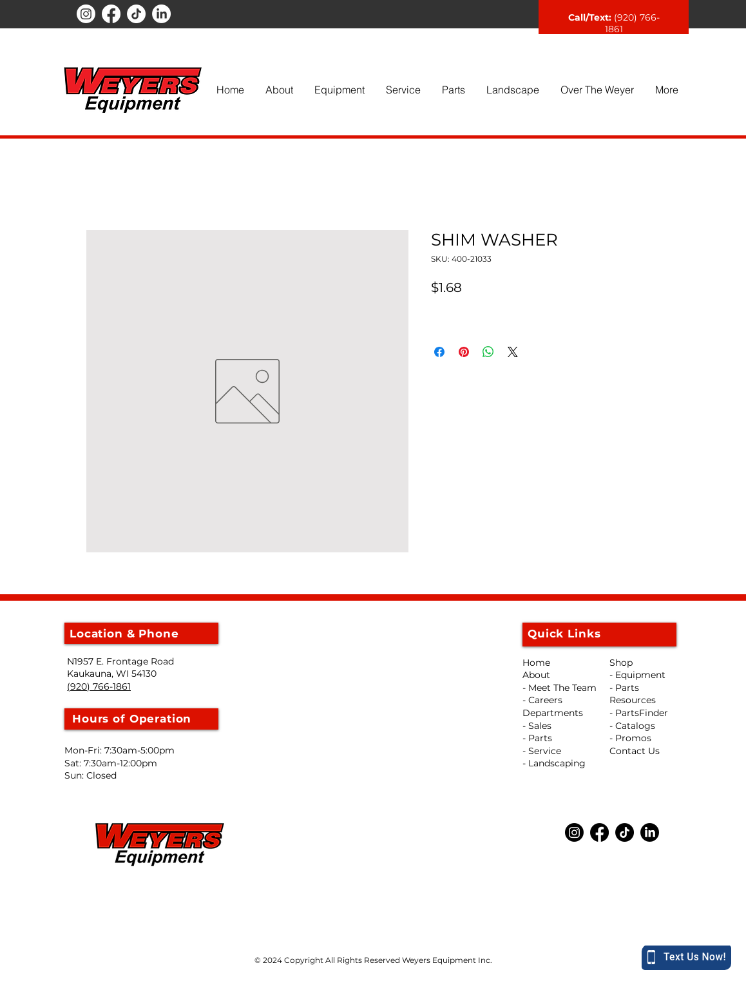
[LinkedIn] (161, 14)
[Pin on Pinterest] (464, 352)
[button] (278, 90)
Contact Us (634, 751)
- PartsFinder (638, 713)
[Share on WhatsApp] (488, 352)
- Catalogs (632, 726)
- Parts (624, 688)
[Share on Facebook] (439, 352)
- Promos (630, 738)
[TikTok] (136, 14)
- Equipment (637, 675)
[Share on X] (513, 352)
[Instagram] (86, 14)
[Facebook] (111, 14)
